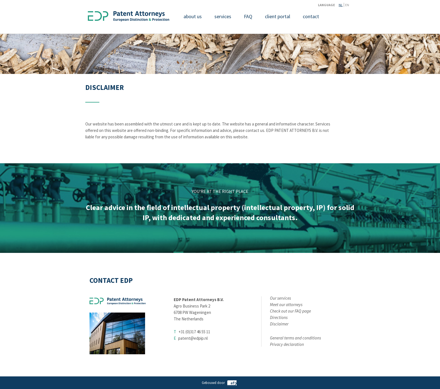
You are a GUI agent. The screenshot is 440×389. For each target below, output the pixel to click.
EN (347, 5)
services (222, 16)
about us (193, 16)
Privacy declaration (287, 344)
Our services (280, 298)
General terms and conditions (295, 338)
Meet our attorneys (286, 304)
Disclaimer (279, 324)
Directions (279, 317)
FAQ (248, 16)
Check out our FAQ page (290, 311)
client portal (277, 16)
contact (311, 16)
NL (341, 5)
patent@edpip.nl (193, 338)
